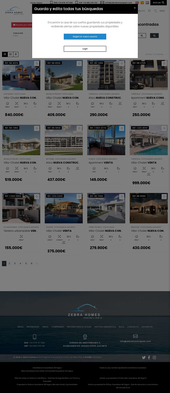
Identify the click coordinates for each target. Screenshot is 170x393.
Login (85, 48)
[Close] (135, 7)
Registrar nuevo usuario (85, 36)
